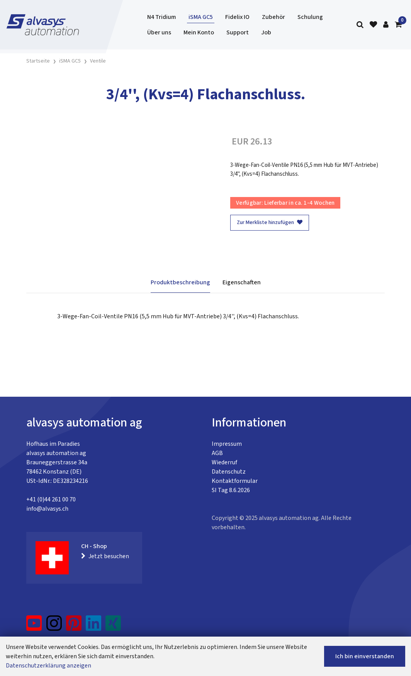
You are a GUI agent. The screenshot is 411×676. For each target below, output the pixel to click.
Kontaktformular (235, 481)
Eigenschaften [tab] (241, 282)
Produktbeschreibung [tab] (180, 282)
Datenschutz (229, 471)
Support (237, 32)
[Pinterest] (74, 626)
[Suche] (360, 24)
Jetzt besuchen (105, 556)
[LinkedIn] (94, 626)
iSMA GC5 (201, 17)
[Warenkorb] (398, 24)
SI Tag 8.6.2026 (231, 490)
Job (266, 32)
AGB (217, 453)
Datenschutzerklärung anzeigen (48, 665)
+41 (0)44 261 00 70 (51, 499)
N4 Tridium (161, 17)
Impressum (227, 444)
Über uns (159, 32)
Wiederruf (224, 462)
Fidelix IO (237, 17)
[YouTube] (34, 626)
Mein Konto (198, 32)
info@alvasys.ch (47, 508)
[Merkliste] (373, 24)
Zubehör (273, 17)
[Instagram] (54, 626)
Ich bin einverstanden (364, 656)
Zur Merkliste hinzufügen (269, 222)
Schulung (310, 17)
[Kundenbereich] (386, 24)
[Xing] (113, 626)
